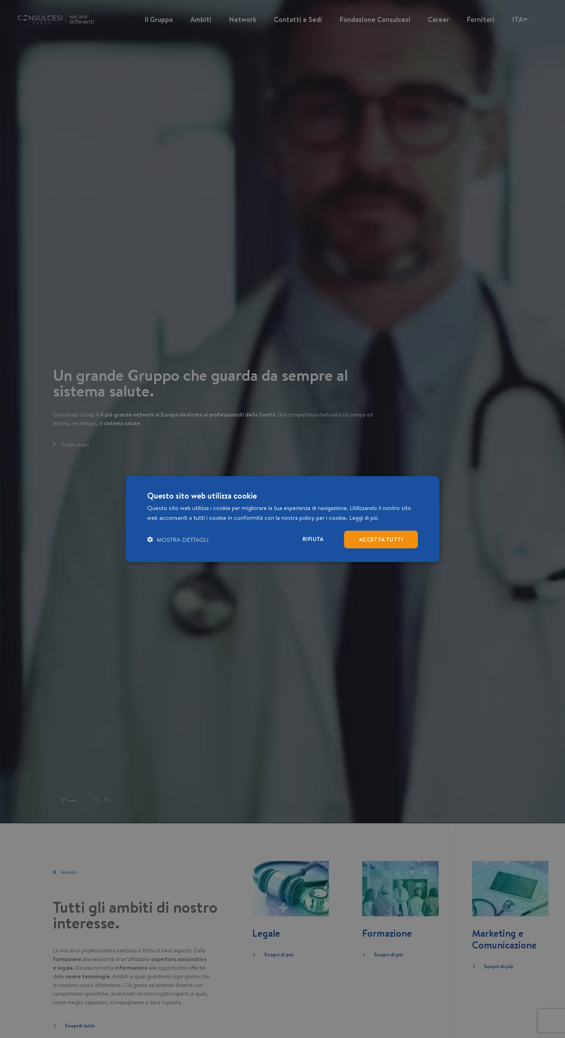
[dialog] (282, 519)
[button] (177, 539)
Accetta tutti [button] (381, 539)
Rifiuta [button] (313, 539)
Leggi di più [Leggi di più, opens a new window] (363, 518)
